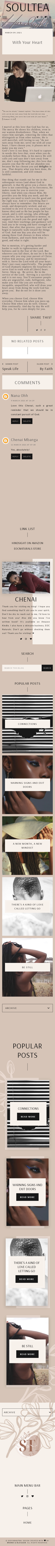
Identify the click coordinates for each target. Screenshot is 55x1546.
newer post (10, 364)
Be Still (27, 967)
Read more (28, 1116)
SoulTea (17, 1540)
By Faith (46, 368)
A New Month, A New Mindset (27, 846)
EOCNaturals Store (27, 549)
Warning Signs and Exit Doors (27, 785)
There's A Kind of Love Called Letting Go (27, 906)
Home (27, 1521)
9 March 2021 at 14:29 (22, 401)
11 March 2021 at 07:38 (23, 445)
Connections (27, 724)
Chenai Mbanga (24, 439)
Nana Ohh (19, 395)
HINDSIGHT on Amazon (27, 543)
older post (45, 364)
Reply (16, 421)
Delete (27, 421)
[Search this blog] (22, 668)
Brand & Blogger (16, 1543)
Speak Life (10, 368)
